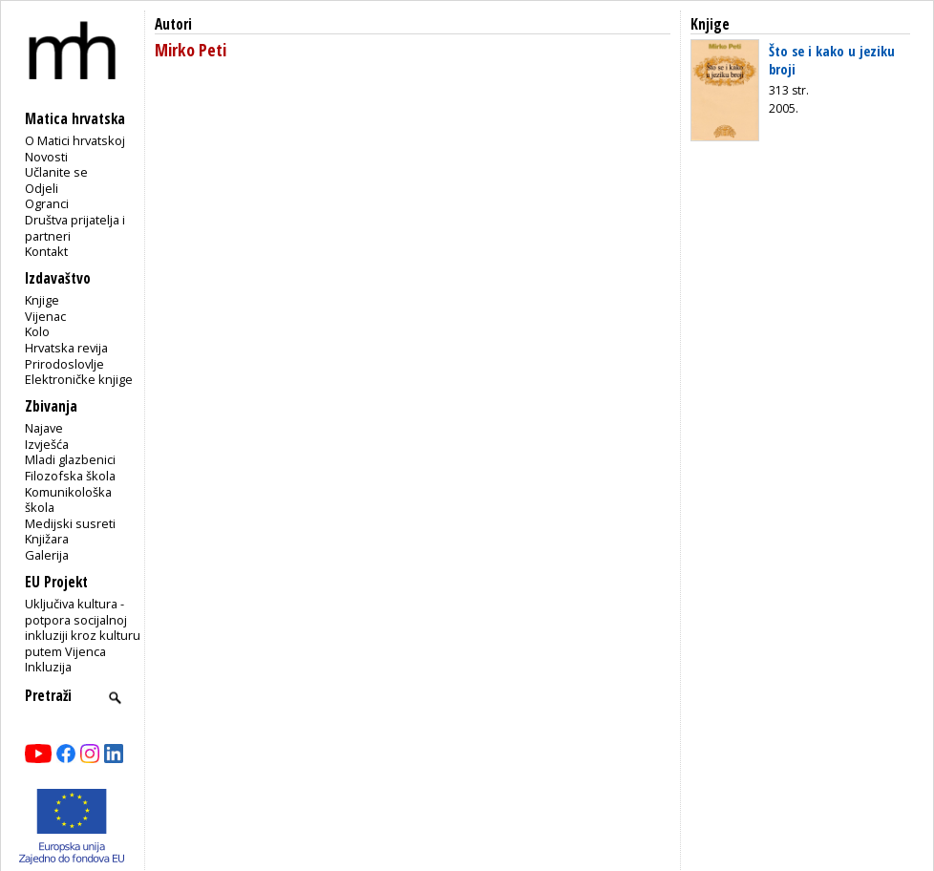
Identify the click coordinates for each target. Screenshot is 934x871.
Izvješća (47, 444)
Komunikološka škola (68, 500)
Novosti (46, 156)
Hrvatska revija (66, 347)
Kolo (37, 331)
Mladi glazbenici (70, 459)
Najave (44, 427)
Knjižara (47, 538)
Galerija (47, 554)
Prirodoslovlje (64, 363)
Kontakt (46, 251)
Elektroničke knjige (79, 379)
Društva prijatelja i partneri (75, 227)
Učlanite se (56, 172)
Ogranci (47, 203)
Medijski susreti (70, 523)
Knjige (42, 299)
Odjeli (41, 188)
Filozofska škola (70, 475)
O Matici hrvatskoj (75, 140)
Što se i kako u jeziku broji (832, 59)
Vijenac (45, 316)
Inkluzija (48, 666)
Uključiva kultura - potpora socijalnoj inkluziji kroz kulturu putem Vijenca (82, 627)
